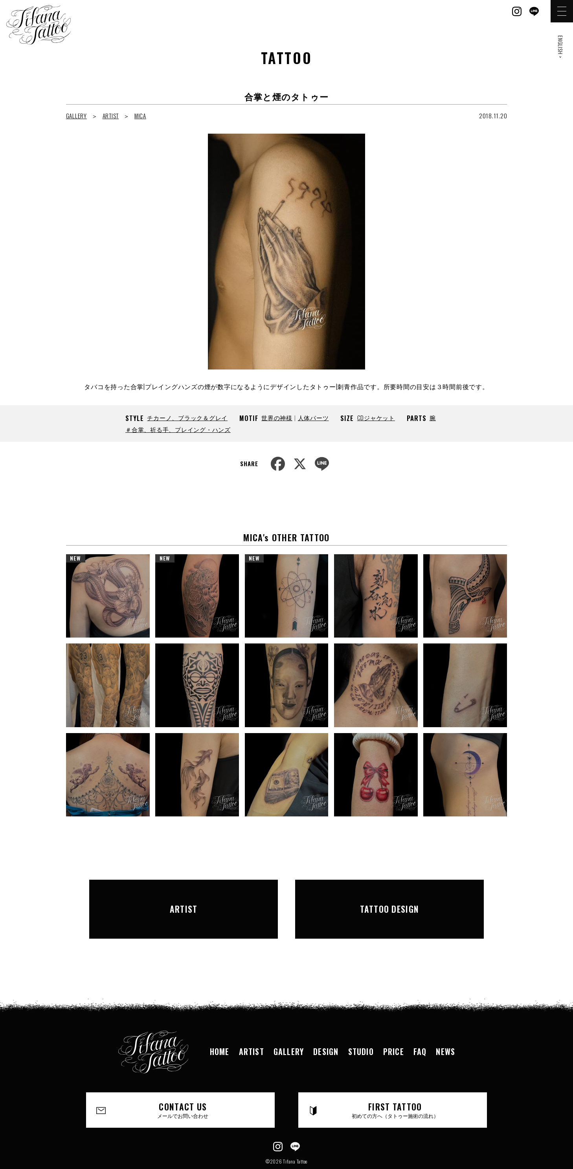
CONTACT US (183, 1084)
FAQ (420, 1025)
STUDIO (361, 1025)
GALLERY (76, 115)
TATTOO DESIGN (389, 896)
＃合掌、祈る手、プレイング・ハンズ (178, 429)
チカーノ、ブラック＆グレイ (187, 417)
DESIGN (325, 1025)
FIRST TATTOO (395, 1084)
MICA (140, 115)
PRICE (393, 1025)
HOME (220, 1025)
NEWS (445, 1025)
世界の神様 (276, 417)
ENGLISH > (560, 47)
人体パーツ (313, 417)
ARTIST (111, 115)
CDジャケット (376, 417)
